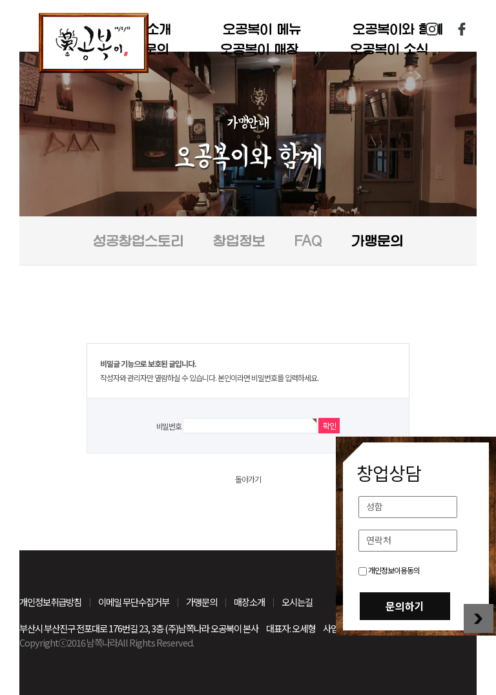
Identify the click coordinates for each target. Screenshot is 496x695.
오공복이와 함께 (398, 29)
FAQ (308, 240)
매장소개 (249, 601)
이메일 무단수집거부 (133, 601)
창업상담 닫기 (478, 618)
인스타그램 (432, 29)
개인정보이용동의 (389, 570)
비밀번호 (168, 425)
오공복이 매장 (259, 49)
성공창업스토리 (138, 240)
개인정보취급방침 (50, 601)
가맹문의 (377, 240)
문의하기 (405, 606)
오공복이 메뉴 (262, 29)
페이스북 (461, 29)
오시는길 (297, 601)
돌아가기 (248, 478)
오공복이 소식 (389, 49)
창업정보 (239, 240)
